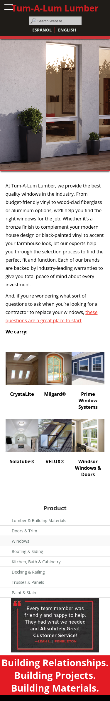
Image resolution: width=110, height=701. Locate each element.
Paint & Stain (24, 592)
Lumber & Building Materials (39, 520)
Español (42, 30)
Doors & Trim (24, 531)
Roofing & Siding (27, 551)
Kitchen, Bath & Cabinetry (36, 561)
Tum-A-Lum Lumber (55, 8)
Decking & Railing (28, 572)
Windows (20, 541)
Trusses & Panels (28, 582)
